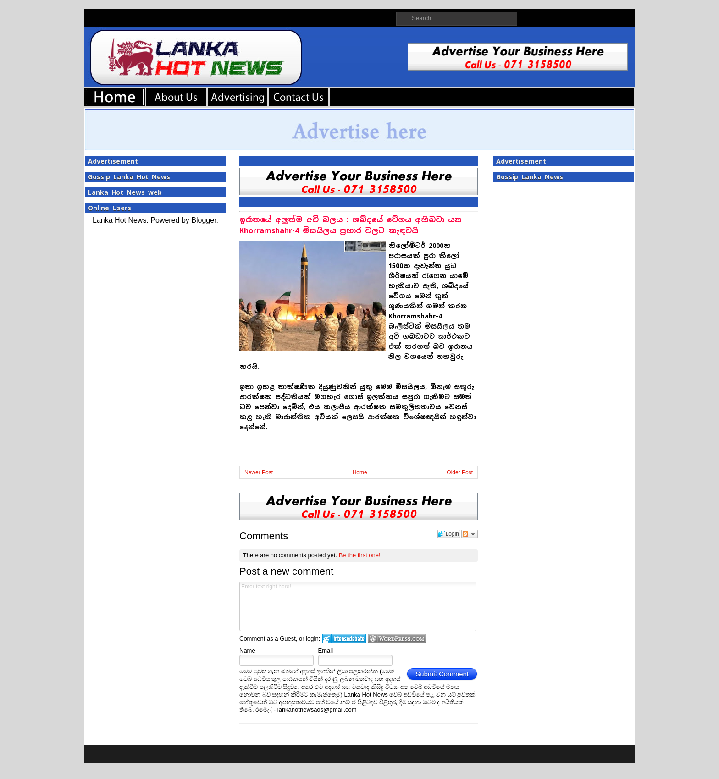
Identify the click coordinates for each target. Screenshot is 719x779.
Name (247, 650)
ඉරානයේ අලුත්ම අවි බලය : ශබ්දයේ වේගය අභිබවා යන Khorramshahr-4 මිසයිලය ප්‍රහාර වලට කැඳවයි (350, 225)
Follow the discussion (469, 534)
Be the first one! (360, 555)
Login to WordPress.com (397, 638)
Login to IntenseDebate (344, 638)
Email (325, 650)
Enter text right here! (357, 606)
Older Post (460, 472)
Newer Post (258, 472)
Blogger (203, 220)
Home (360, 472)
